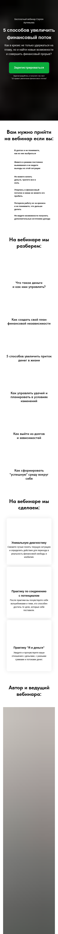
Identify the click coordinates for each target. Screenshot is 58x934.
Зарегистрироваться (29, 67)
